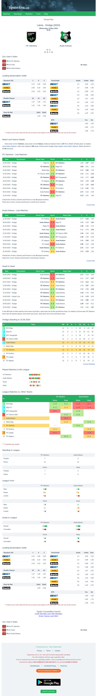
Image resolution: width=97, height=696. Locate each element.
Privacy (39, 651)
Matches (6, 14)
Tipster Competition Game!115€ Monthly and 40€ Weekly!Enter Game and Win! (48, 613)
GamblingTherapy (50, 666)
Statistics (29, 14)
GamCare (63, 666)
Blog (46, 14)
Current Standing (89, 364)
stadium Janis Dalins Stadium (68, 146)
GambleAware (35, 666)
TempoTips (48, 19)
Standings (18, 14)
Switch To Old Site (48, 691)
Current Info (91, 205)
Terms (48, 651)
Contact (57, 651)
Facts (38, 14)
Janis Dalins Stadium (9, 146)
